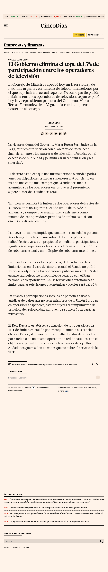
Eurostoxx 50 (69, 17)
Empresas (12, 378)
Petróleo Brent (46, 17)
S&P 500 (25, 17)
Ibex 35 (7, 17)
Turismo (75, 52)
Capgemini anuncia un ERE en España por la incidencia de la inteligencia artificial (49, 521)
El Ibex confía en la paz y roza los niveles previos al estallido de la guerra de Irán (48, 507)
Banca (6, 52)
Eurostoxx (16, 547)
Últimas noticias (87, 52)
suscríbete (79, 35)
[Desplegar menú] (6, 26)
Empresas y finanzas (24, 45)
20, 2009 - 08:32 (54, 127)
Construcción (44, 52)
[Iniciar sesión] (95, 35)
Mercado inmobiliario (61, 52)
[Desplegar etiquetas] (98, 377)
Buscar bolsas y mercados (17, 534)
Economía (23, 378)
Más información (16, 391)
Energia (33, 52)
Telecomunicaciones (19, 52)
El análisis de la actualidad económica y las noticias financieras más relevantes (44, 364)
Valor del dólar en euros (95, 17)
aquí (66, 391)
